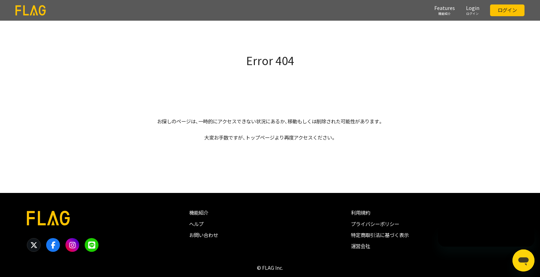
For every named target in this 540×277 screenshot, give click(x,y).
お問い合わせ (203, 235)
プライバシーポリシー (375, 224)
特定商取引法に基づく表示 (380, 235)
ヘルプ (196, 224)
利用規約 (360, 212)
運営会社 (360, 246)
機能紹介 (198, 212)
